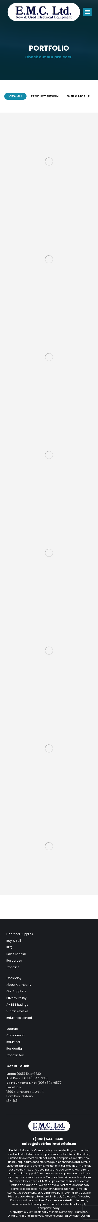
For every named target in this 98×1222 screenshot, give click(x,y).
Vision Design (81, 1216)
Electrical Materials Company (53, 1212)
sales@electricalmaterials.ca (49, 1143)
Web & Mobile (78, 96)
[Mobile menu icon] (87, 12)
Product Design (45, 96)
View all (15, 96)
